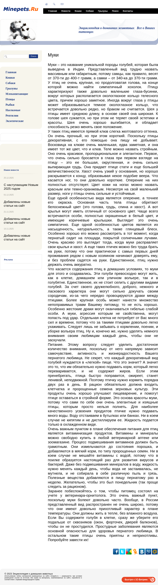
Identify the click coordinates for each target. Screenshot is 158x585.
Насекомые (13, 110)
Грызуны (103, 11)
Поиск (115, 11)
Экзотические (15, 120)
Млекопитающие (17, 93)
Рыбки (10, 104)
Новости (65, 11)
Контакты (128, 11)
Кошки (78, 11)
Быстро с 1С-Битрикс (136, 579)
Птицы (10, 99)
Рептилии (12, 115)
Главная (52, 11)
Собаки (90, 11)
